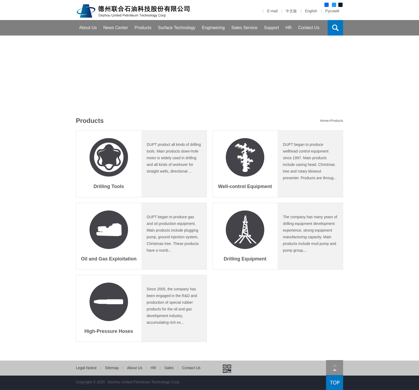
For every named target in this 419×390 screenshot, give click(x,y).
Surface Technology (176, 27)
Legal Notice (86, 368)
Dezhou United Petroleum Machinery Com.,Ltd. (133, 10)
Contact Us (308, 27)
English (311, 11)
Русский (332, 11)
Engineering (213, 27)
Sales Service (244, 27)
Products (142, 27)
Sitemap (112, 368)
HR (288, 27)
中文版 (291, 11)
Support (271, 27)
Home (324, 121)
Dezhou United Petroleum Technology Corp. (143, 382)
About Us (88, 27)
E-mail (272, 11)
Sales (169, 368)
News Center (115, 27)
